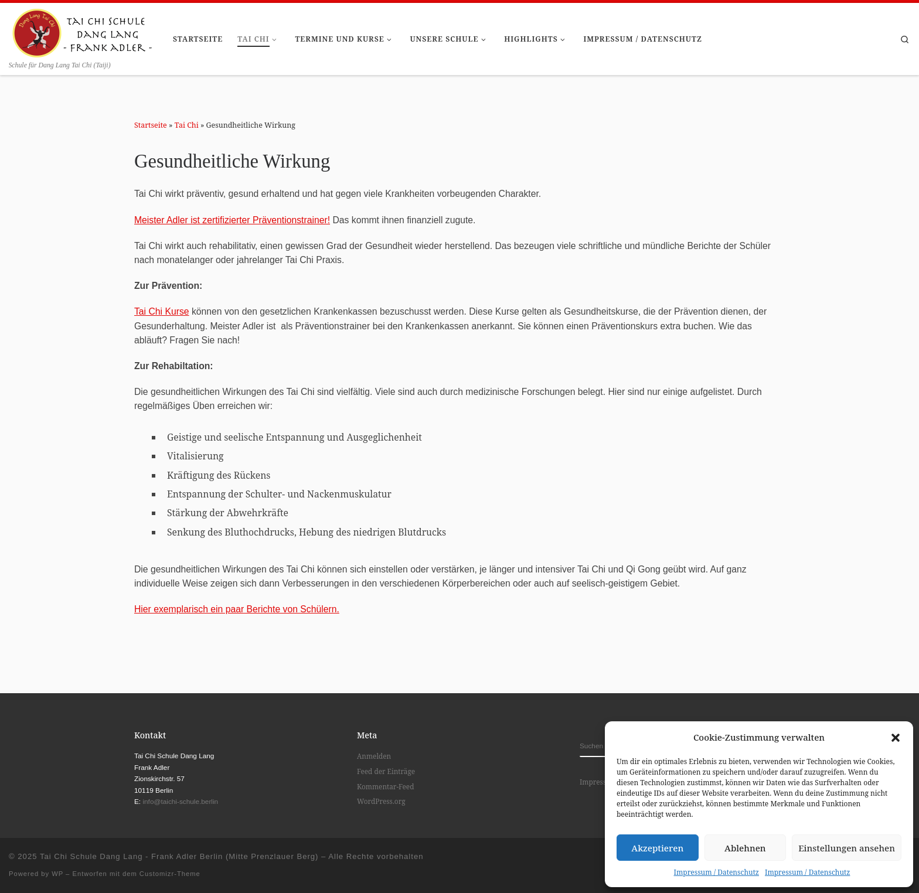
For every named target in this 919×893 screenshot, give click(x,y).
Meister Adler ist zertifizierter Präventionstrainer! (232, 220)
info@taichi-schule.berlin (180, 801)
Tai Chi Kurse (161, 311)
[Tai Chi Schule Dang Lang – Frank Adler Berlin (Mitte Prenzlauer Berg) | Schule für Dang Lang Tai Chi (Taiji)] (82, 31)
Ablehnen (745, 848)
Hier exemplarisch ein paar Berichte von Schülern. (236, 609)
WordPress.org (381, 801)
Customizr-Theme (169, 873)
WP (57, 873)
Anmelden (374, 756)
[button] (895, 738)
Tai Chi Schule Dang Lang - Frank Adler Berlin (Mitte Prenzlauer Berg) (179, 856)
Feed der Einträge (386, 771)
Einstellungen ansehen (846, 848)
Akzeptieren (657, 848)
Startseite (150, 125)
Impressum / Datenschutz (716, 872)
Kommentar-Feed (385, 786)
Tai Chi (187, 125)
